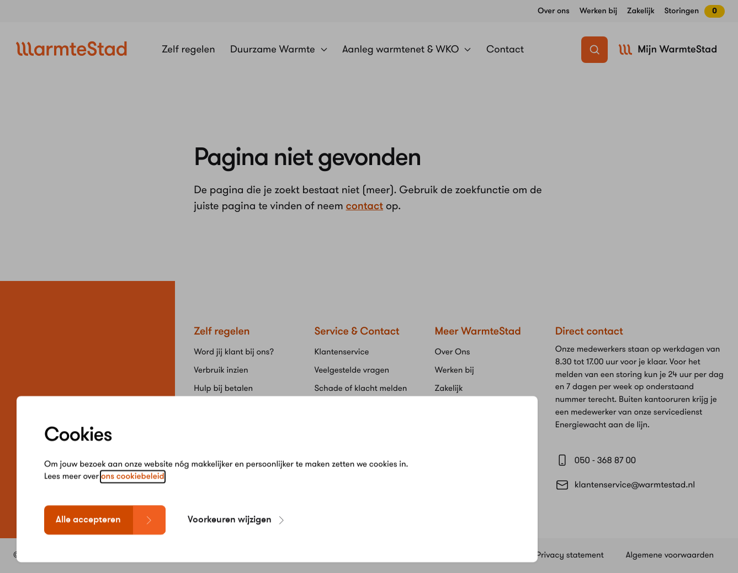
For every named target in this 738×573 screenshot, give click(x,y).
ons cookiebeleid (132, 491)
